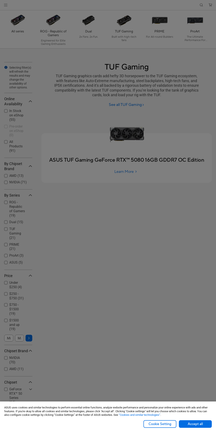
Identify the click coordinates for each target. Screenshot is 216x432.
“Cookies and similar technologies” (139, 414)
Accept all (195, 424)
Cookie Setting (159, 424)
